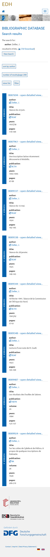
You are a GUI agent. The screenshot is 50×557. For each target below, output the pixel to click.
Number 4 (4, 256)
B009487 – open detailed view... (25, 379)
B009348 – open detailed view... (25, 333)
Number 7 (4, 402)
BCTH (14, 166)
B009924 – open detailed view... (25, 433)
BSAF (13, 117)
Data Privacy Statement (27, 546)
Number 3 (4, 209)
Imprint (15, 546)
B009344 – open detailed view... (25, 283)
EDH (7, 4)
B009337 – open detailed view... (25, 190)
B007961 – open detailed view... (25, 141)
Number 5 (4, 304)
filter (17, 83)
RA (12, 461)
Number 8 (4, 458)
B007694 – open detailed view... (25, 95)
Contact (8, 546)
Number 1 (4, 114)
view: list (6, 83)
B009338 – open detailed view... (25, 237)
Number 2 (4, 162)
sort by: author (9, 66)
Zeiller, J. (15, 102)
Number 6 (4, 352)
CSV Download (26, 48)
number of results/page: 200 (15, 74)
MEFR (14, 401)
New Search (9, 54)
